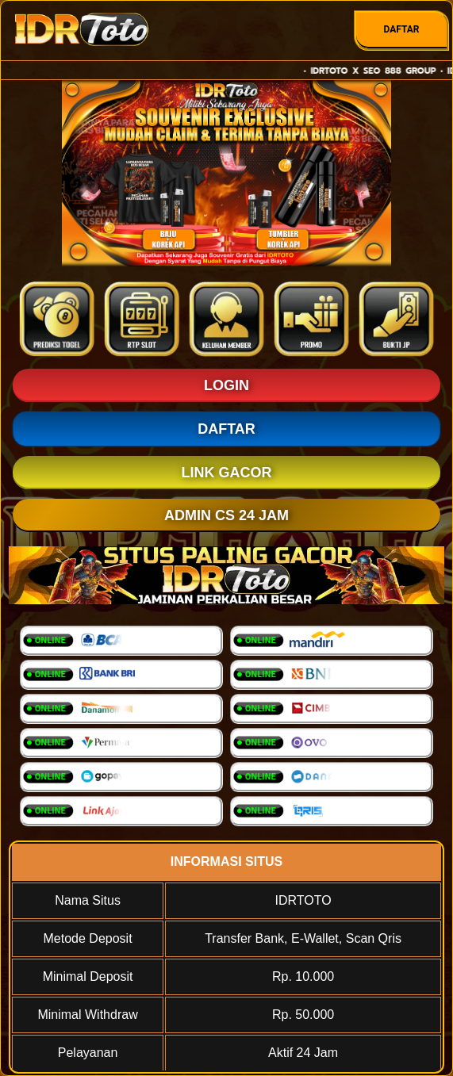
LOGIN (226, 385)
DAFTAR (401, 29)
